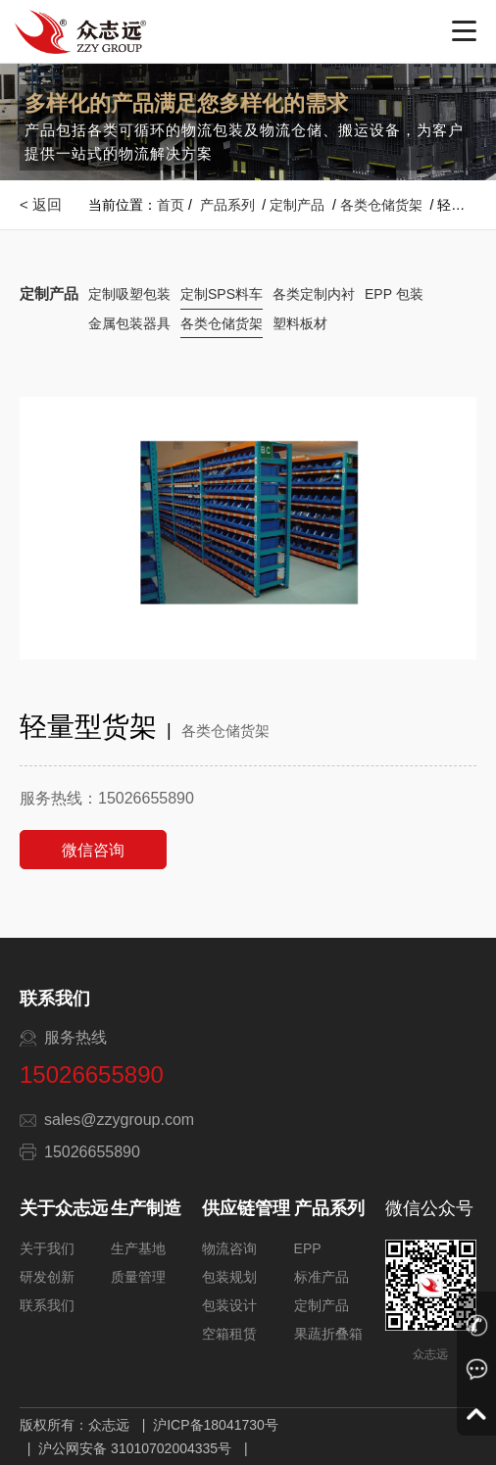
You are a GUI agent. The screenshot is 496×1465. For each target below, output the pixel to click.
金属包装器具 (129, 323)
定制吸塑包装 (129, 294)
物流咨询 (229, 1248)
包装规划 (229, 1277)
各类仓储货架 (381, 205)
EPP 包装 (394, 294)
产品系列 (227, 205)
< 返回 (41, 204)
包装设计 (229, 1305)
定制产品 (297, 205)
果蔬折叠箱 (328, 1334)
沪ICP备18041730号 (215, 1425)
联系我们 (47, 1305)
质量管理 (138, 1277)
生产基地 (138, 1248)
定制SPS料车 (221, 294)
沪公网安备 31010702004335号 (134, 1448)
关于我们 (47, 1248)
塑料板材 (300, 323)
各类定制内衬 (314, 294)
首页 (170, 205)
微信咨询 (93, 850)
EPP (308, 1248)
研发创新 (47, 1277)
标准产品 (321, 1277)
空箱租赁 (229, 1334)
